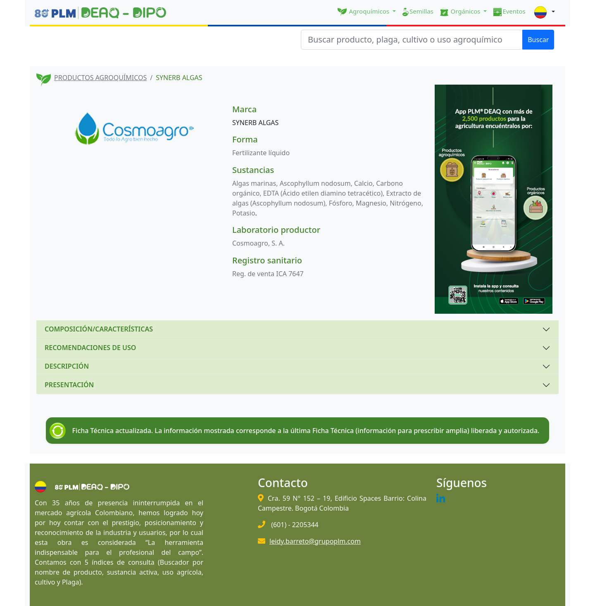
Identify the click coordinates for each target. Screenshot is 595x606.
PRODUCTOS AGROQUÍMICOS (100, 77)
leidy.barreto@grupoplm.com (315, 541)
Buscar (538, 39)
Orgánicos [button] (461, 11)
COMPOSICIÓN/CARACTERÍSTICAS (99, 329)
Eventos (509, 11)
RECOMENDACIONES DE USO (90, 347)
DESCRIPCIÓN (67, 366)
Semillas (417, 11)
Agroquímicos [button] (364, 11)
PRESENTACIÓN (69, 384)
